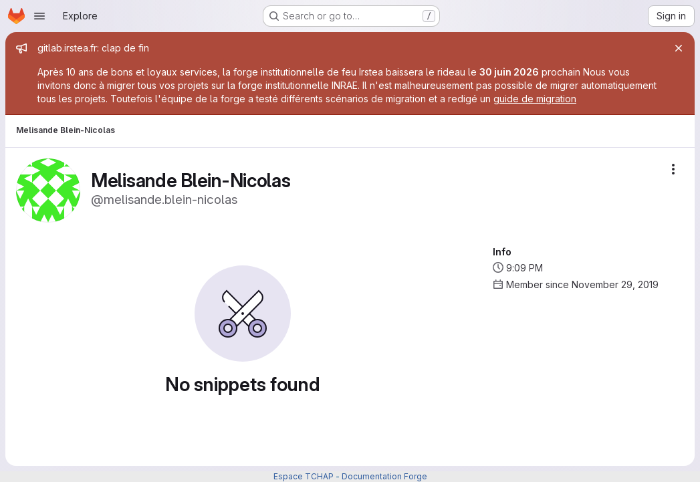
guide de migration (534, 98)
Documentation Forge (384, 476)
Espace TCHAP (303, 476)
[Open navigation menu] (39, 16)
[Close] (679, 48)
